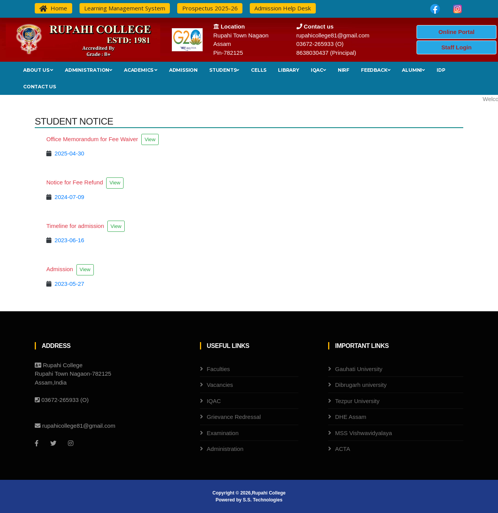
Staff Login (456, 47)
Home (53, 8)
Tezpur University (357, 401)
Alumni (413, 70)
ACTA (342, 449)
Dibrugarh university (360, 384)
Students (224, 70)
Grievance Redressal (234, 416)
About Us (38, 70)
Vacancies (220, 384)
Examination (223, 433)
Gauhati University (359, 369)
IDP (441, 70)
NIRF (343, 70)
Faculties (218, 369)
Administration (88, 70)
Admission (183, 70)
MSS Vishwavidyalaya (363, 433)
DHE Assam (350, 416)
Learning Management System (124, 8)
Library (288, 70)
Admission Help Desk (282, 8)
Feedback (375, 70)
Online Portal (456, 32)
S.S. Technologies (262, 500)
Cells (258, 70)
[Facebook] (37, 443)
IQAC (318, 70)
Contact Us (39, 86)
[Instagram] (70, 443)
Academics (141, 70)
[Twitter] (53, 443)
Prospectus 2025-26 (210, 8)
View (149, 139)
